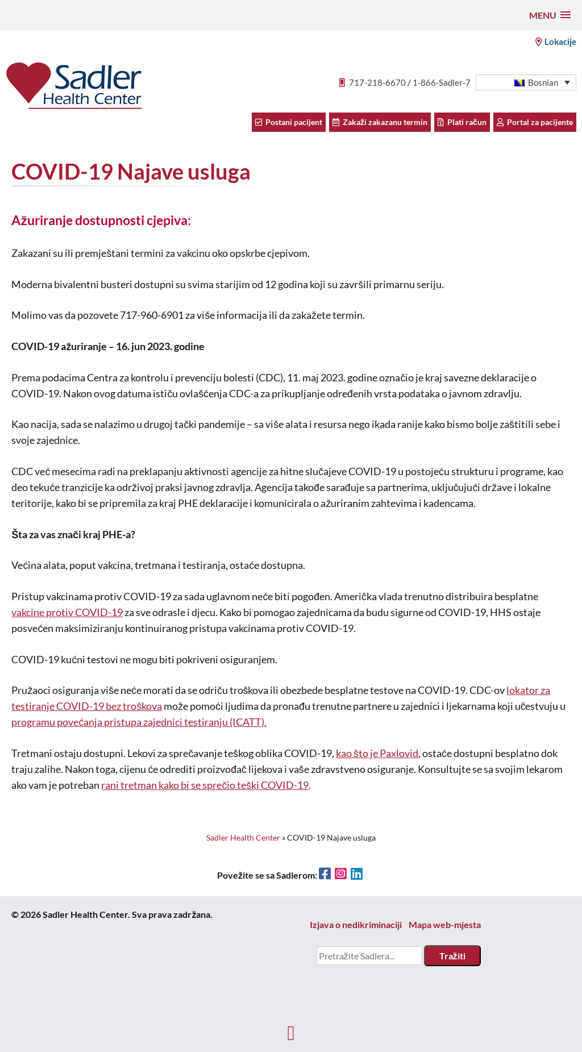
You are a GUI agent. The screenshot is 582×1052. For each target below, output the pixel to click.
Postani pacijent (288, 122)
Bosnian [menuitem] (543, 82)
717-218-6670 (377, 82)
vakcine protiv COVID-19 (67, 612)
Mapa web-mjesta (445, 924)
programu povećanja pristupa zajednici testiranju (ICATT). (139, 722)
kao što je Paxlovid (377, 753)
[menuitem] (526, 82)
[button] (549, 15)
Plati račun (462, 122)
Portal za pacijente (535, 122)
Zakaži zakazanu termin (379, 122)
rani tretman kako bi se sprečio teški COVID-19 (205, 785)
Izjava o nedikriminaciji (356, 924)
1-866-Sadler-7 (442, 82)
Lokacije (555, 41)
